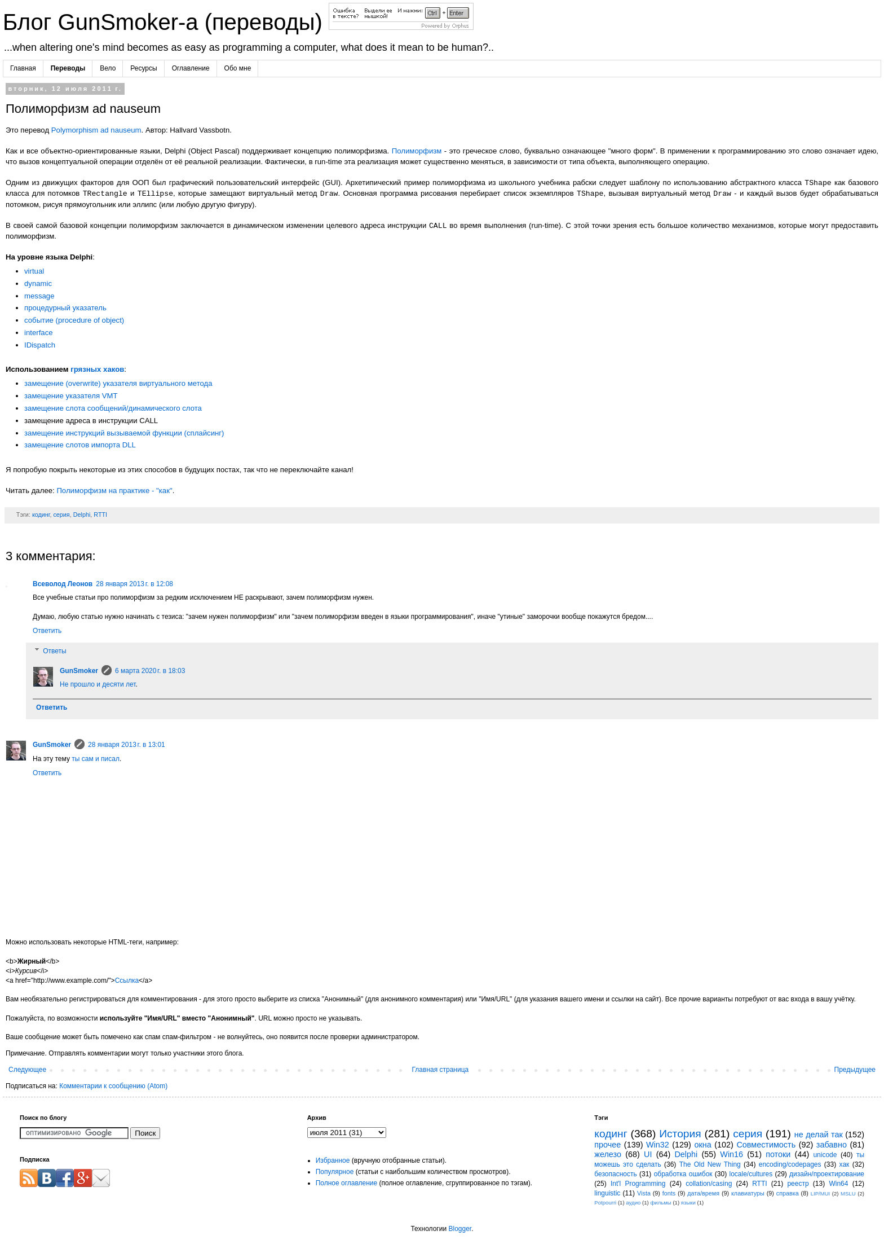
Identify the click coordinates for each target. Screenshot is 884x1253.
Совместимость (765, 1144)
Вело (108, 68)
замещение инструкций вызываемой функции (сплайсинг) (124, 433)
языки (688, 1202)
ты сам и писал (96, 759)
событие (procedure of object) (74, 320)
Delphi (82, 514)
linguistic (607, 1193)
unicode (825, 1155)
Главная (23, 68)
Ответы (54, 651)
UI (648, 1154)
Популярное (335, 1172)
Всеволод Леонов (62, 584)
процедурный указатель (65, 308)
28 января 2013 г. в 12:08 (134, 584)
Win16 (731, 1154)
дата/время (703, 1193)
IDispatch (39, 345)
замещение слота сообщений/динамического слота (113, 408)
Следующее (27, 1070)
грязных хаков (97, 369)
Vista (644, 1193)
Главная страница (440, 1070)
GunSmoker (79, 671)
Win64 (838, 1184)
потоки (778, 1154)
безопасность (615, 1174)
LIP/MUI (820, 1193)
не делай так (818, 1134)
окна (702, 1144)
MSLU (848, 1193)
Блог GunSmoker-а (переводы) (166, 22)
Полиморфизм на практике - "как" (114, 490)
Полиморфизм (417, 151)
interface (38, 332)
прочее (607, 1144)
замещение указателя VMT (71, 396)
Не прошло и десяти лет (97, 684)
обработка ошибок (683, 1174)
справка (787, 1193)
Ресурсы (143, 68)
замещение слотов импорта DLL (80, 445)
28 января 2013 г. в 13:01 (126, 745)
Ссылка (127, 980)
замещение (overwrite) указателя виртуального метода (118, 383)
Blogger (459, 1229)
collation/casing (709, 1184)
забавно (831, 1144)
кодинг (41, 514)
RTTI (100, 514)
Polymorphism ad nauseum (96, 130)
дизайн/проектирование (826, 1174)
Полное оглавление (347, 1183)
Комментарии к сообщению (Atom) (113, 1086)
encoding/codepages (790, 1164)
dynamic (38, 283)
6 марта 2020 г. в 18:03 (150, 671)
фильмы (660, 1202)
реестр (797, 1184)
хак (844, 1164)
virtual (34, 271)
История (680, 1134)
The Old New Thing (710, 1164)
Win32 (657, 1144)
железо (607, 1154)
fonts (668, 1193)
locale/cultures (750, 1174)
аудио (633, 1202)
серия (61, 514)
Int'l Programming (638, 1184)
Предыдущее (855, 1070)
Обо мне (237, 68)
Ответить (47, 631)
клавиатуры (747, 1193)
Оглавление (191, 68)
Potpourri (605, 1202)
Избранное (333, 1160)
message (39, 296)
